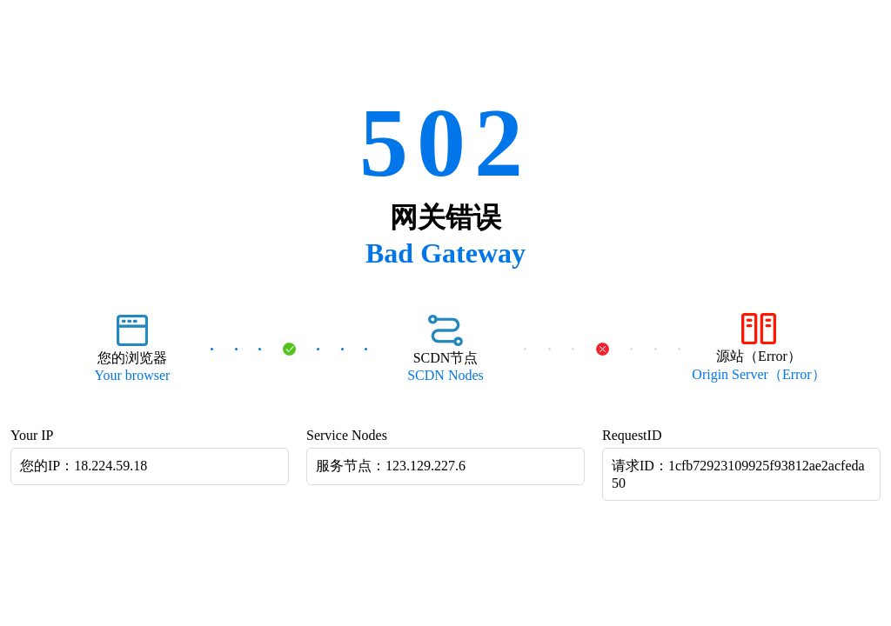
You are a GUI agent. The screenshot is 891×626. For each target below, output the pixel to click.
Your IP (32, 435)
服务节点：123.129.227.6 (391, 465)
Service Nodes (346, 435)
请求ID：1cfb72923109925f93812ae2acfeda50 (738, 474)
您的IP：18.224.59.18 (83, 465)
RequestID (631, 435)
